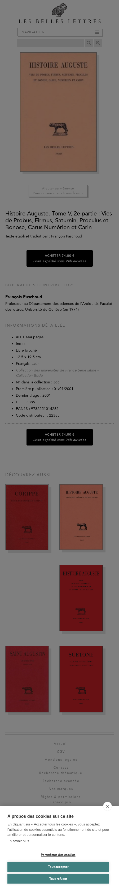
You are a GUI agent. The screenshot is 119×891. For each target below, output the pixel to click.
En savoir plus (18, 841)
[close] (107, 806)
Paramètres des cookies (58, 855)
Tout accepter (58, 867)
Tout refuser (58, 879)
